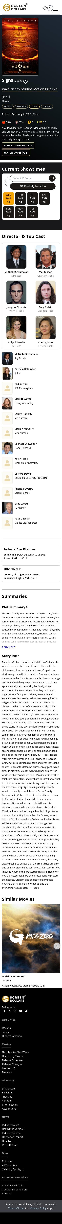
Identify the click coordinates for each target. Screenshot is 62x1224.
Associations (9, 1108)
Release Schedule (12, 1060)
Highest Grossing (12, 1036)
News (5, 1116)
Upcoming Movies (12, 1056)
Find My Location (33, 186)
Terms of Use (16, 1208)
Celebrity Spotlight (12, 1169)
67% (21, 122)
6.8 (44, 122)
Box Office (9, 1019)
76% (8, 122)
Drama (7, 106)
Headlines (7, 1141)
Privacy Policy (38, 1208)
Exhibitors (7, 1092)
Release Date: (10, 114)
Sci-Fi (34, 106)
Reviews (7, 1072)
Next (57, 946)
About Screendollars (15, 1177)
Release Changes (12, 1064)
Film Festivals (10, 1104)
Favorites (45, 8)
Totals (5, 1032)
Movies (6, 1044)
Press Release (10, 1145)
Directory (8, 1080)
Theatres (7, 1096)
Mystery (21, 106)
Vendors (6, 1100)
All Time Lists (9, 1165)
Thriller (47, 106)
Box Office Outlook (13, 1128)
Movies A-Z (8, 1068)
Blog (5, 1153)
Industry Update (11, 1133)
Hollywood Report (12, 1137)
